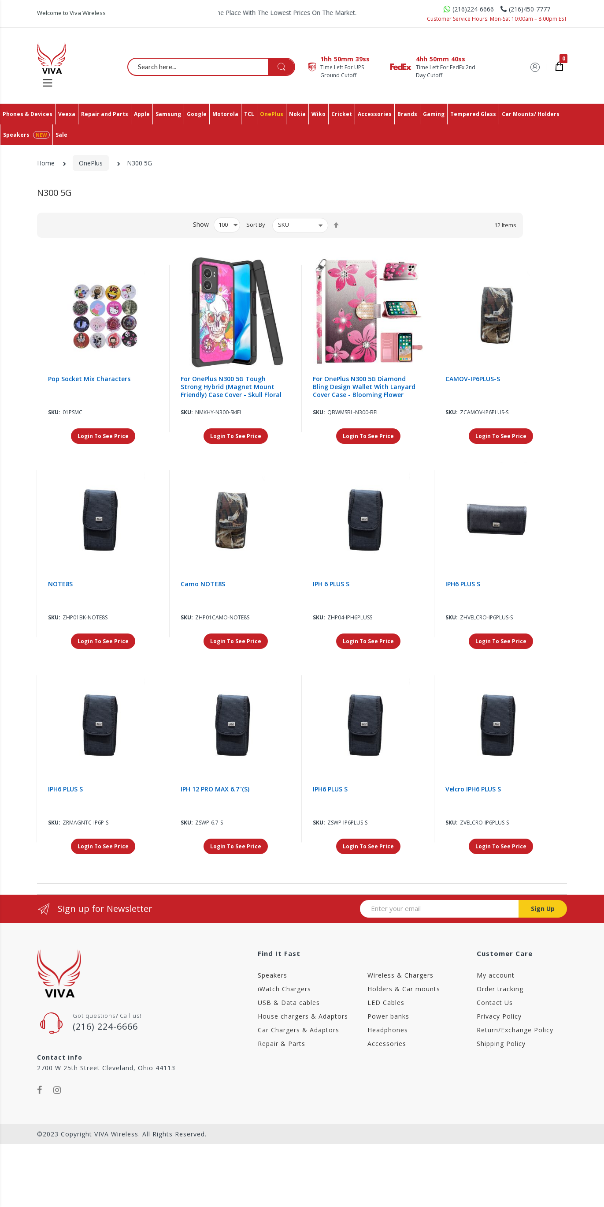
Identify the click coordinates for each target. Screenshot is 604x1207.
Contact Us (495, 1002)
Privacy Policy (499, 1016)
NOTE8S (60, 584)
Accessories (386, 1043)
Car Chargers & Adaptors (298, 1030)
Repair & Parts (281, 1043)
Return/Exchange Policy (515, 1030)
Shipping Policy (501, 1043)
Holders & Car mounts (403, 989)
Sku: (54, 412)
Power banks (388, 1016)
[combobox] (211, 67)
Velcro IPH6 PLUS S (473, 789)
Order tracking (500, 989)
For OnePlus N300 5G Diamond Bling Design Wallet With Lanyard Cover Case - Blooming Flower (364, 387)
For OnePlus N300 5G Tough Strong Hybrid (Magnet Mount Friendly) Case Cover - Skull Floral (231, 387)
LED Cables (385, 1002)
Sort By (255, 225)
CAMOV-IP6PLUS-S (472, 379)
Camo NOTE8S (203, 584)
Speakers (272, 975)
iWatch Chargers (284, 989)
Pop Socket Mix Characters (89, 379)
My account (496, 975)
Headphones (387, 1030)
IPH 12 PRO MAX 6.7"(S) (215, 789)
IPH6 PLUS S (462, 584)
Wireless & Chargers (400, 975)
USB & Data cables (289, 1002)
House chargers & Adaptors (303, 1016)
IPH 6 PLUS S (331, 584)
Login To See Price (103, 436)
